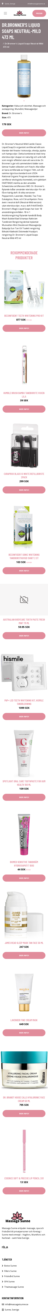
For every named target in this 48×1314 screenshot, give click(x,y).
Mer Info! (24, 133)
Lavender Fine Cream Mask (24, 1020)
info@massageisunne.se (36, 4)
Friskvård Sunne (12, 1276)
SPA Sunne (9, 1281)
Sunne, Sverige (10, 4)
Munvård (19, 109)
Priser (39, 13)
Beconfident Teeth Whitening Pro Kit (24, 315)
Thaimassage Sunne (14, 1286)
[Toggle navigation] (5, 13)
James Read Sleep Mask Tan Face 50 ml (24, 942)
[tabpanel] (24, 76)
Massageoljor (31, 109)
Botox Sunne (10, 1265)
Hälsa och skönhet (23, 105)
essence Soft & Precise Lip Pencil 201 (24, 1178)
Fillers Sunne (10, 1271)
